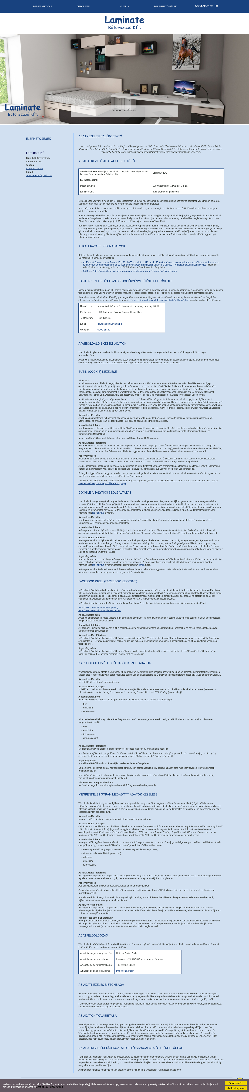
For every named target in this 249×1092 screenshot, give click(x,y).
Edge (123, 483)
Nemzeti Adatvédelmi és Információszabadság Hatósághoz (160, 300)
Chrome (100, 483)
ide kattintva (98, 513)
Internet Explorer (86, 483)
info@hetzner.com (125, 971)
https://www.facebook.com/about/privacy (98, 607)
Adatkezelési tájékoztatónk (49, 1087)
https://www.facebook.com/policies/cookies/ (99, 610)
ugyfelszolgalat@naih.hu (110, 324)
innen (142, 565)
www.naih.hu (104, 329)
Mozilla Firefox (112, 483)
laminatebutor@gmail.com (39, 175)
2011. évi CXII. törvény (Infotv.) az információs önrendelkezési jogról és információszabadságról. (130, 271)
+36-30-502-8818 (34, 168)
